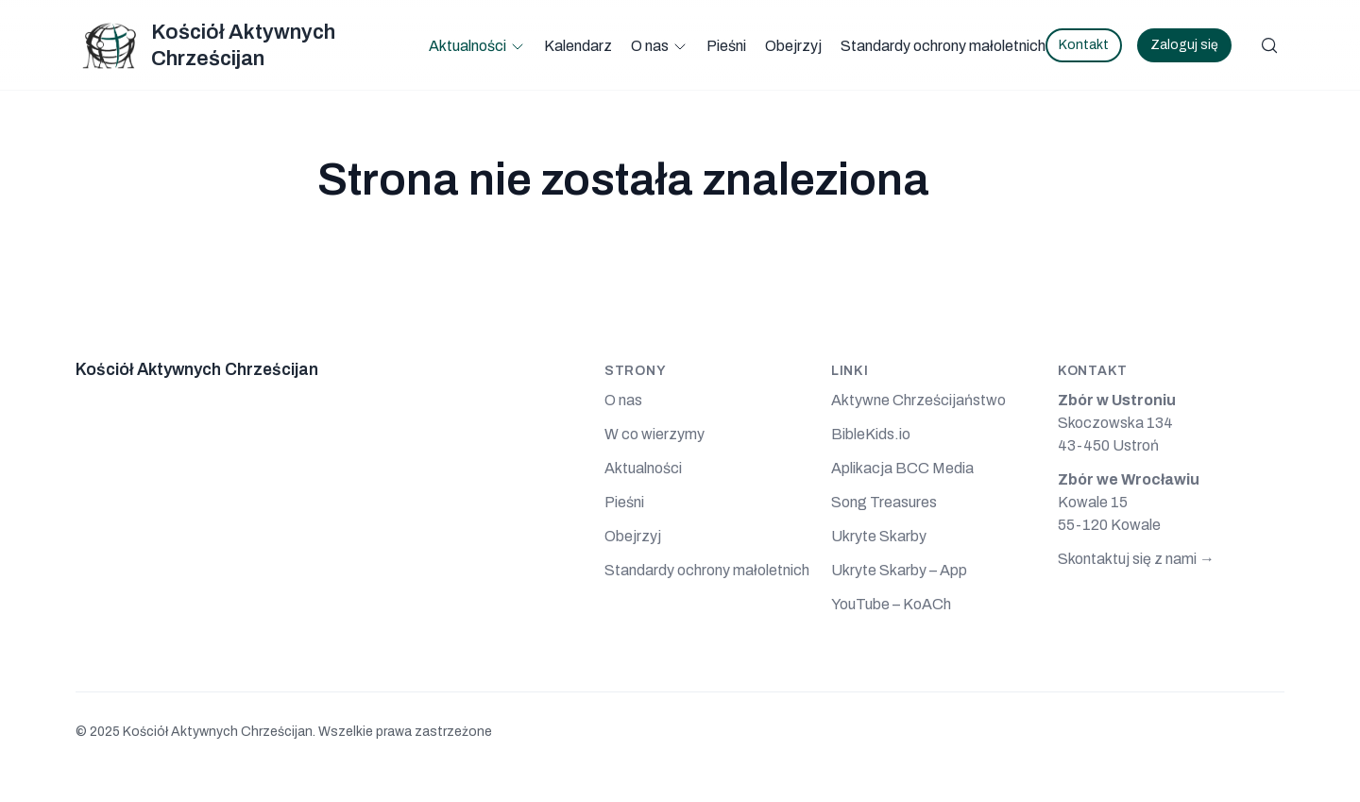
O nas (650, 46)
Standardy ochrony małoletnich (943, 46)
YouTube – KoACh (891, 604)
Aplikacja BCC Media (902, 468)
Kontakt (1084, 45)
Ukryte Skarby (878, 536)
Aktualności (467, 46)
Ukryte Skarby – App (899, 570)
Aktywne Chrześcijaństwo (918, 400)
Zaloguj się (1184, 45)
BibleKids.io (870, 434)
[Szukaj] (1269, 45)
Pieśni (726, 46)
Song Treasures (884, 502)
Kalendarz (578, 46)
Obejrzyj (793, 46)
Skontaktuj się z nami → (1136, 559)
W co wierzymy (654, 434)
